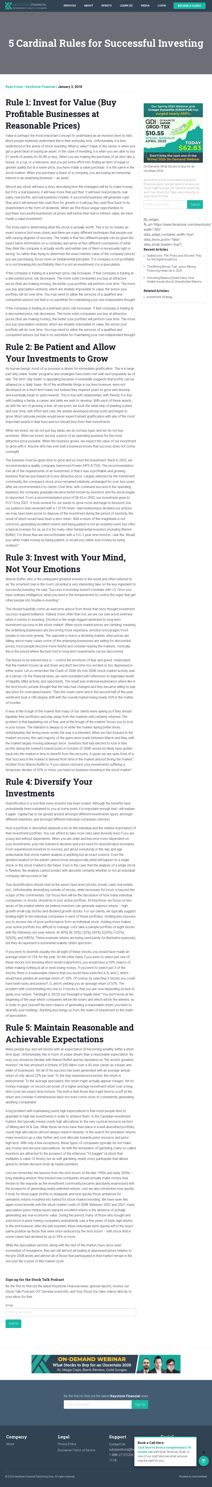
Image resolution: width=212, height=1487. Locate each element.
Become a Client (189, 5)
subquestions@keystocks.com (131, 1449)
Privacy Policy (67, 1444)
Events (106, 5)
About (88, 5)
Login (162, 5)
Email (9, 1305)
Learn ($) (126, 5)
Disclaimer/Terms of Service (76, 1450)
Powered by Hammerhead (193, 1476)
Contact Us (117, 1444)
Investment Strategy (159, 297)
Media (145, 5)
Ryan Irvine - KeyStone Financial (30, 87)
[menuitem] (69, 5)
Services (69, 5)
